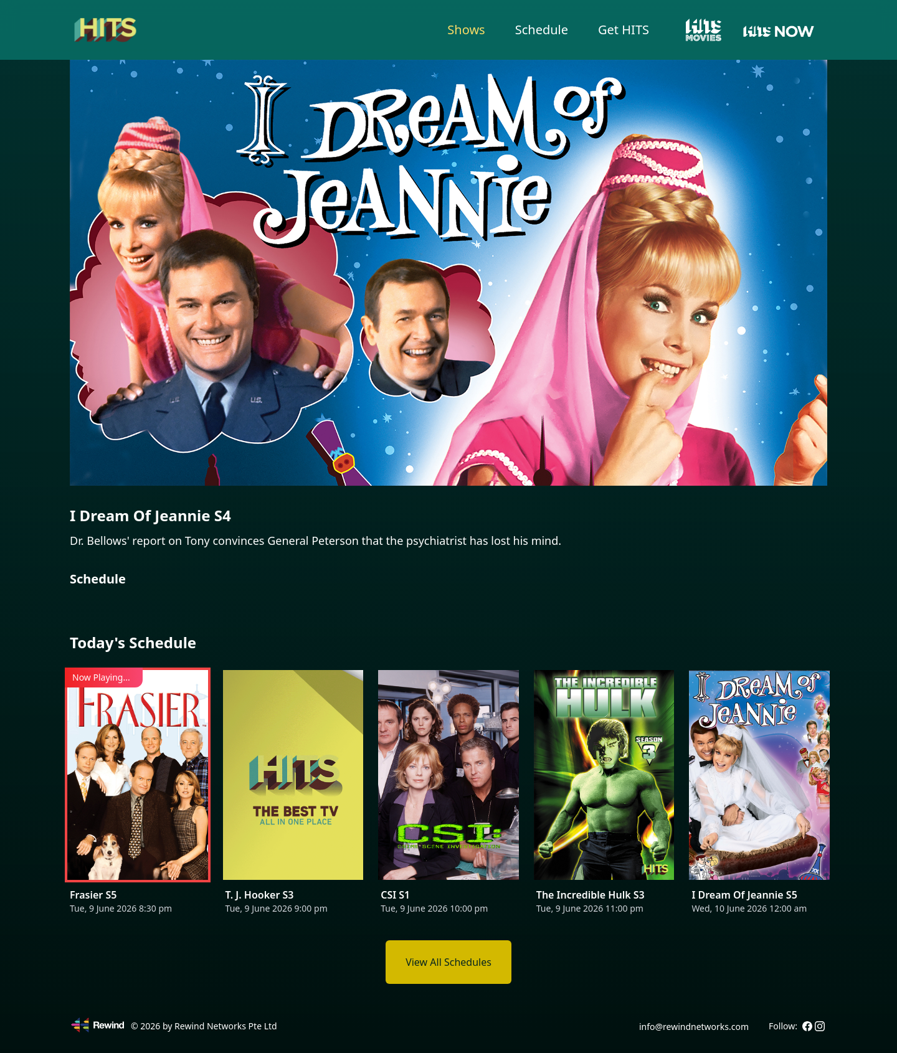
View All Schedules (448, 962)
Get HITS (623, 29)
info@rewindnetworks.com (694, 1026)
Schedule (541, 29)
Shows (466, 29)
